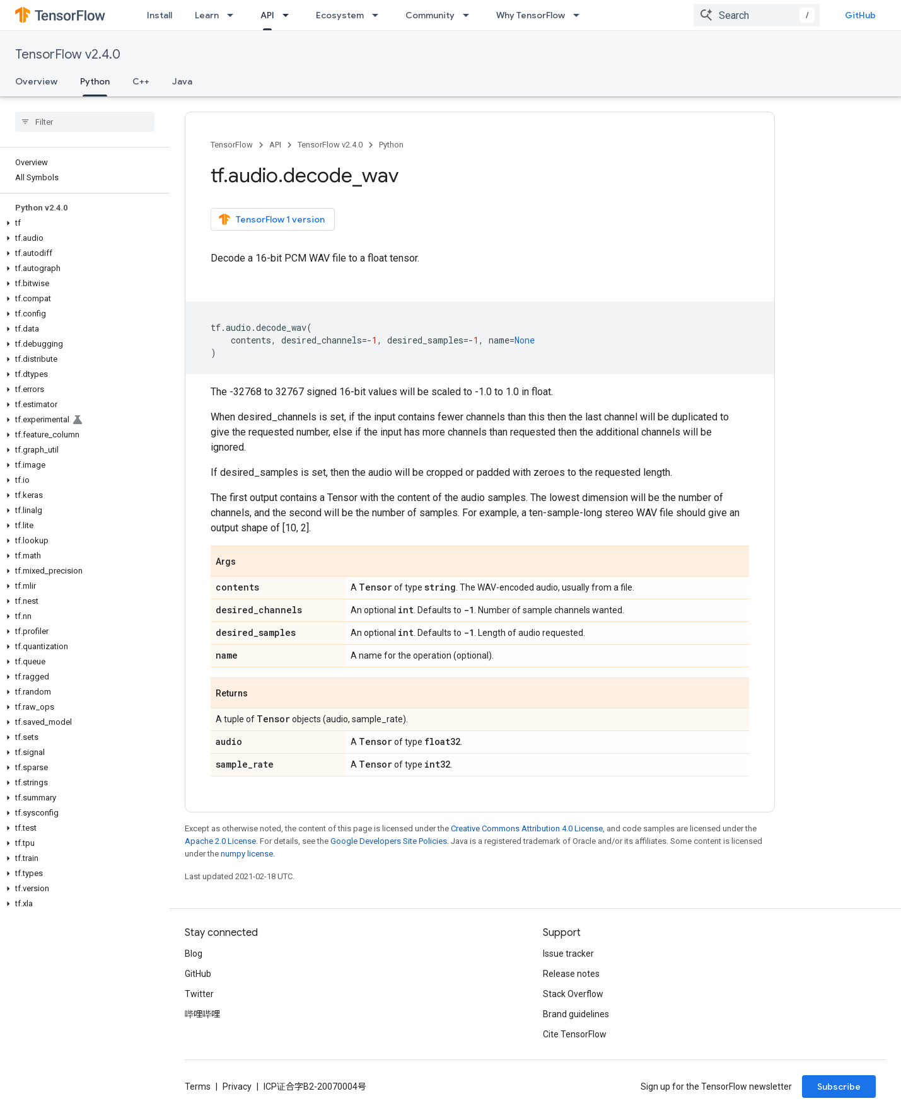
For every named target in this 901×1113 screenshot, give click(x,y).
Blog (193, 954)
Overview (36, 81)
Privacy (237, 1086)
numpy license (247, 853)
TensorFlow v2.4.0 (67, 54)
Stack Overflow (573, 994)
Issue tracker (568, 954)
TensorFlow (232, 144)
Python (391, 144)
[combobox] (757, 15)
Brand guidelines (576, 1014)
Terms (198, 1086)
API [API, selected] (267, 15)
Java (182, 81)
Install (159, 15)
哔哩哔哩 (202, 1014)
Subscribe (839, 1086)
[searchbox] (84, 122)
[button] (82, 223)
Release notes (571, 974)
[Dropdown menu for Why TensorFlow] (580, 15)
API (275, 144)
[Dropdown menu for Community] (470, 15)
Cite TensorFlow (575, 1034)
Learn (207, 15)
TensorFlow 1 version (271, 219)
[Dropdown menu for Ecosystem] (379, 15)
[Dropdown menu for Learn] (234, 15)
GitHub (860, 15)
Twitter (199, 994)
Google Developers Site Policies (388, 841)
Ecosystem (340, 15)
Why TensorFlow (530, 15)
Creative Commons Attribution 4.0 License (527, 828)
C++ (140, 81)
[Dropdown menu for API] (289, 15)
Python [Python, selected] (95, 81)
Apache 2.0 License (220, 841)
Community (430, 15)
